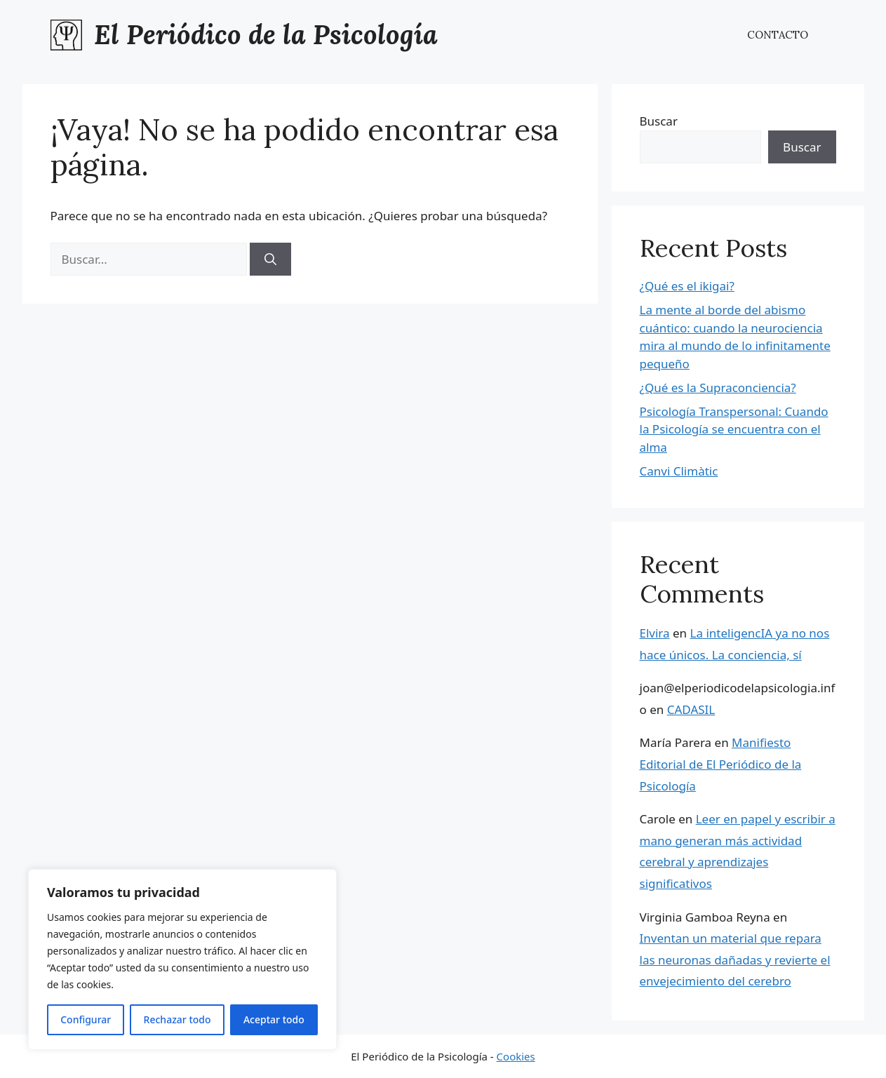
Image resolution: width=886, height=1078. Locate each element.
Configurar (85, 1019)
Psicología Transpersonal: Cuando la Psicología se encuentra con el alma (734, 429)
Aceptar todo (273, 1019)
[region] (182, 959)
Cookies (516, 1056)
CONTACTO (777, 34)
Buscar (659, 121)
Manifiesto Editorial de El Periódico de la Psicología (721, 763)
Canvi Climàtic (679, 471)
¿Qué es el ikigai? (687, 286)
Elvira (655, 633)
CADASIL (691, 709)
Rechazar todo (177, 1019)
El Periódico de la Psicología (266, 34)
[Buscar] (270, 259)
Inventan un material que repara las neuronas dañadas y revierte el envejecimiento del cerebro (735, 959)
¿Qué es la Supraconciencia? (718, 387)
